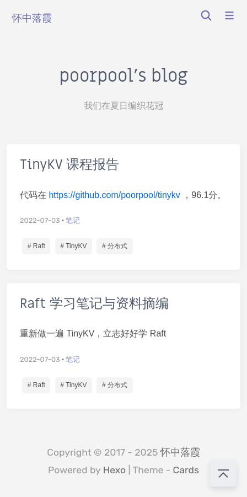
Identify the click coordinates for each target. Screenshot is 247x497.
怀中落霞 (180, 452)
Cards (186, 469)
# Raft (36, 246)
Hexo (114, 469)
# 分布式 (114, 246)
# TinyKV (73, 246)
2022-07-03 (40, 220)
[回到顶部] (223, 473)
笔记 (73, 220)
